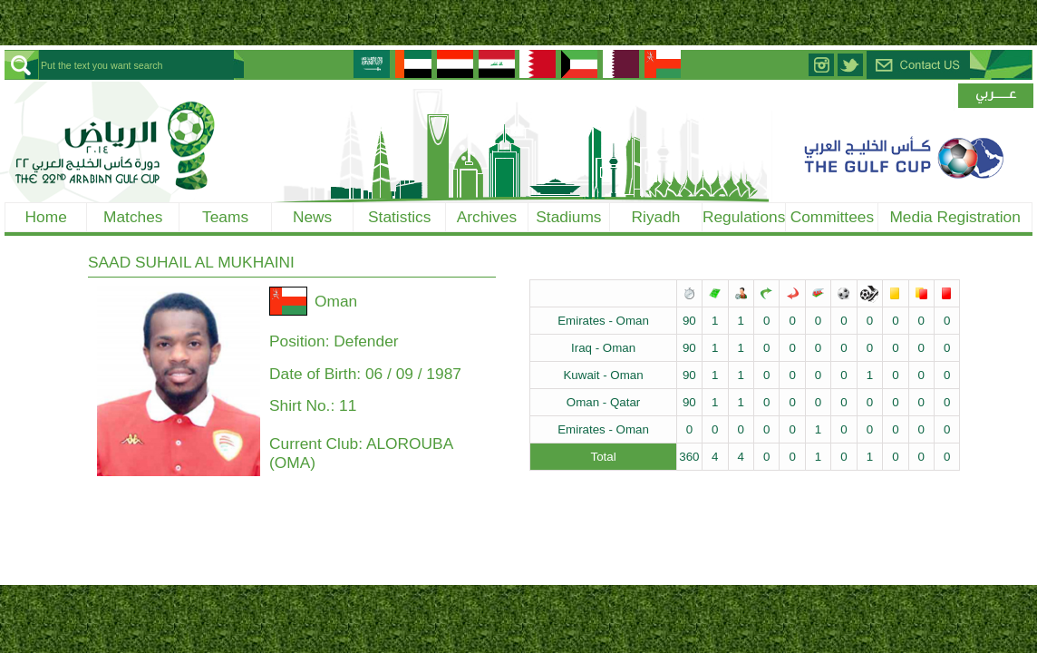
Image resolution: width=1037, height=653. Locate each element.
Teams (225, 217)
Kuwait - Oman (603, 375)
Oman (336, 301)
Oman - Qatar (603, 402)
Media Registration (954, 217)
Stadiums (568, 217)
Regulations (744, 217)
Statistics (399, 217)
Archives (487, 217)
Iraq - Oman (603, 348)
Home (46, 217)
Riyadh (656, 217)
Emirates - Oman (603, 320)
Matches (133, 217)
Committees (832, 217)
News (312, 217)
